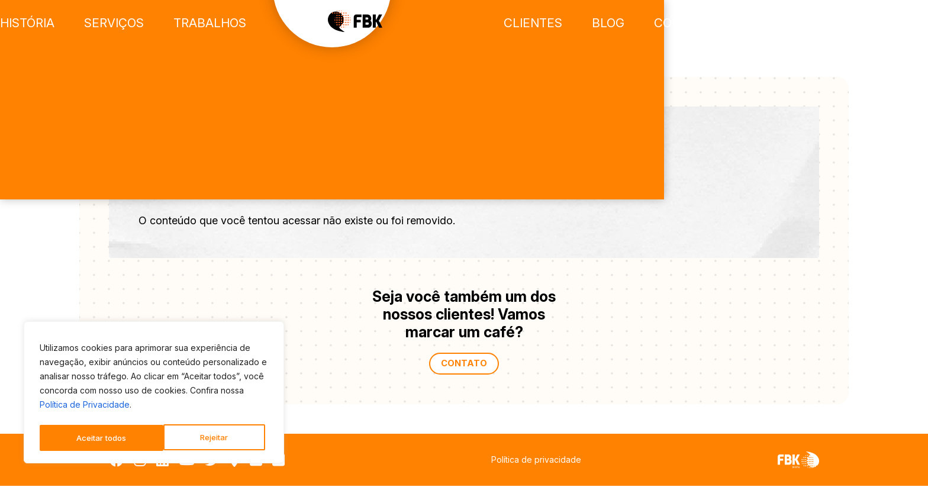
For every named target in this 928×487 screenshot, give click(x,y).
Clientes (654, 23)
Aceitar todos (206, 438)
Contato (793, 23)
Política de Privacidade (85, 408)
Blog (724, 23)
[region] (154, 394)
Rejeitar (90, 438)
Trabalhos (306, 23)
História (134, 23)
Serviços (216, 23)
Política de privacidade (536, 461)
